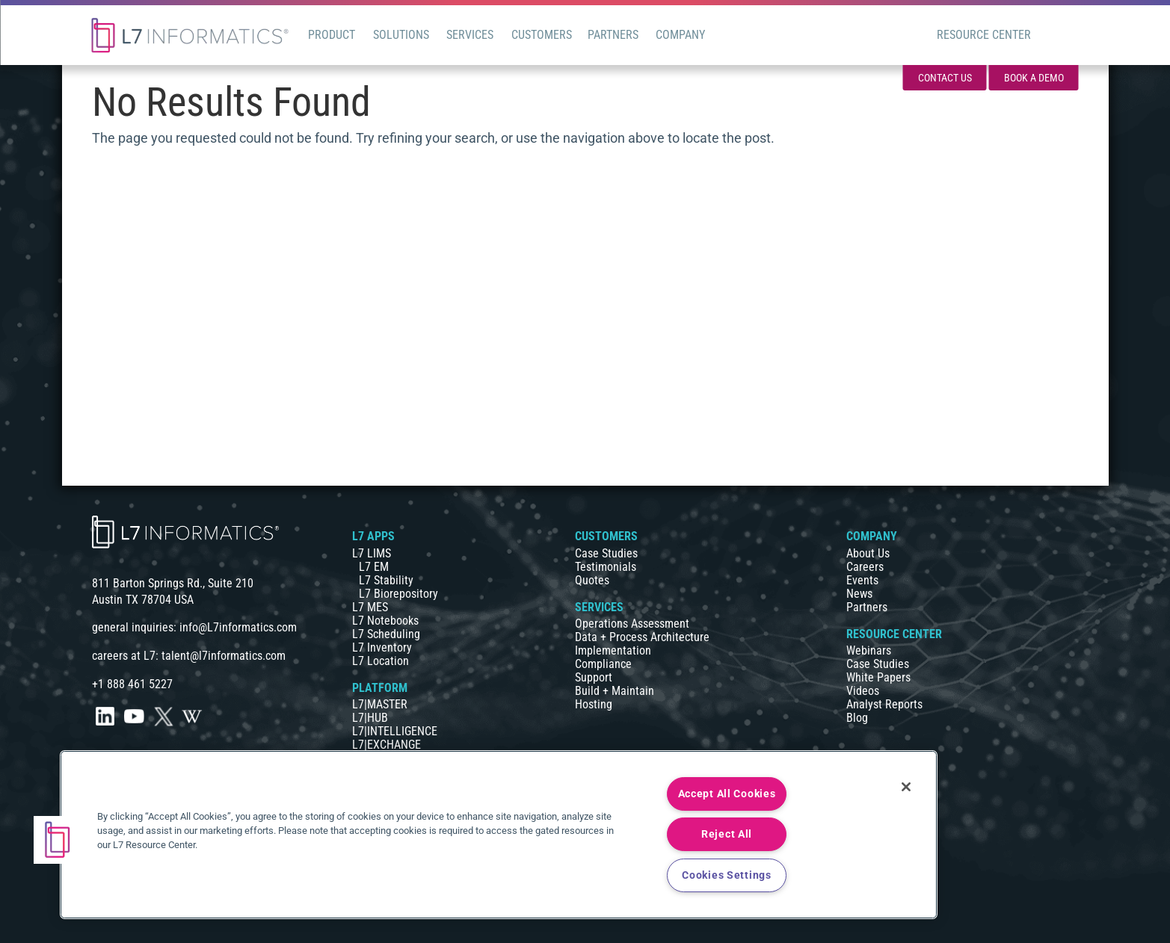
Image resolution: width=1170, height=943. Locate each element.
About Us (868, 553)
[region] (498, 834)
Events (862, 580)
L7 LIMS (371, 553)
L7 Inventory (382, 647)
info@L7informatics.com (238, 627)
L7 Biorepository (398, 594)
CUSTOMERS (606, 536)
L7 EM (374, 567)
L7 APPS (373, 536)
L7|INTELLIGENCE (394, 731)
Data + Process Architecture (642, 637)
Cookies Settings (727, 875)
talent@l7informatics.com (223, 656)
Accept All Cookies (727, 794)
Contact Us (945, 78)
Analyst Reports (884, 704)
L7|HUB (370, 718)
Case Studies (606, 553)
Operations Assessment (632, 623)
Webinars (868, 650)
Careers (865, 567)
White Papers (878, 677)
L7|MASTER (379, 704)
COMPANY (871, 536)
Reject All (726, 834)
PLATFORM (379, 688)
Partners (866, 607)
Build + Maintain (614, 691)
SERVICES (599, 607)
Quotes (592, 580)
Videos (862, 691)
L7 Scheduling (386, 634)
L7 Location (380, 661)
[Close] (906, 786)
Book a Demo (1034, 78)
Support (593, 677)
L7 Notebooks (385, 620)
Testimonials (605, 567)
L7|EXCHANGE (386, 745)
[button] (57, 840)
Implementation (613, 650)
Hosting (593, 704)
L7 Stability (386, 580)
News (859, 594)
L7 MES (370, 607)
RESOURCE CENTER (894, 634)
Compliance (603, 664)
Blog (857, 718)
